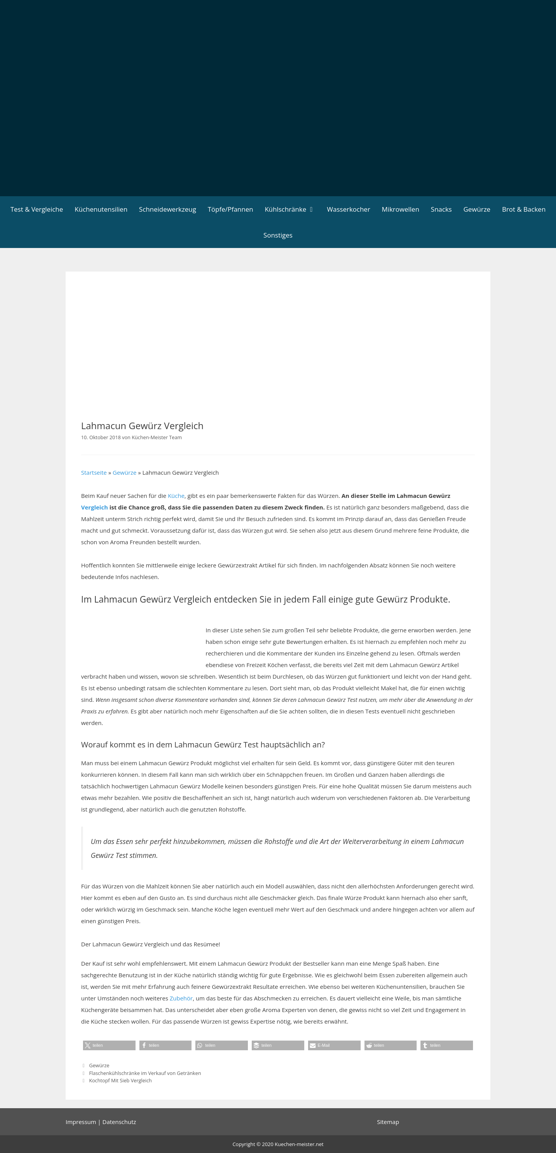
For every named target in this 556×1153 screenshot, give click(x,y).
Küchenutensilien (101, 209)
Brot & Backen (524, 209)
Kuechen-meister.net (299, 1144)
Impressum (81, 1122)
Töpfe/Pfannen (230, 209)
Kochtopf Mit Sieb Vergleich (120, 1080)
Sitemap (388, 1122)
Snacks (441, 209)
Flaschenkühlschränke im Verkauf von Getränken (145, 1073)
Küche (176, 495)
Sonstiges (277, 235)
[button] (109, 1045)
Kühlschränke (293, 209)
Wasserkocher (348, 209)
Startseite (94, 472)
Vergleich (94, 507)
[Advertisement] (278, 138)
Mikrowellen (400, 209)
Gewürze (476, 209)
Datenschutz (119, 1122)
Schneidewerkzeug (167, 209)
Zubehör (181, 998)
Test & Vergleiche (36, 209)
